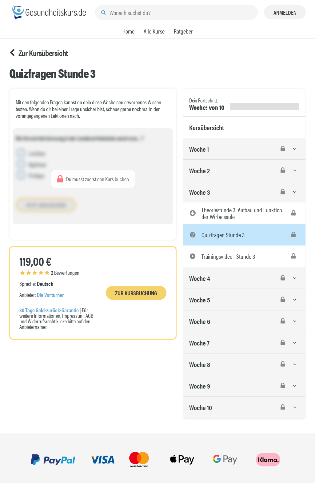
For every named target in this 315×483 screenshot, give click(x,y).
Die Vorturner (50, 294)
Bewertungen (49, 272)
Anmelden (285, 12)
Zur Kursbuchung (136, 293)
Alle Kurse (154, 31)
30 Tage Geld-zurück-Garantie (49, 310)
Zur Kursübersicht (38, 53)
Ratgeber (183, 31)
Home (128, 31)
